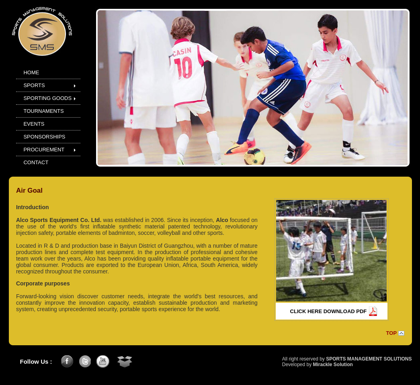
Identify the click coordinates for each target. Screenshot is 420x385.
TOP (391, 333)
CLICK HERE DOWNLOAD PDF (328, 311)
